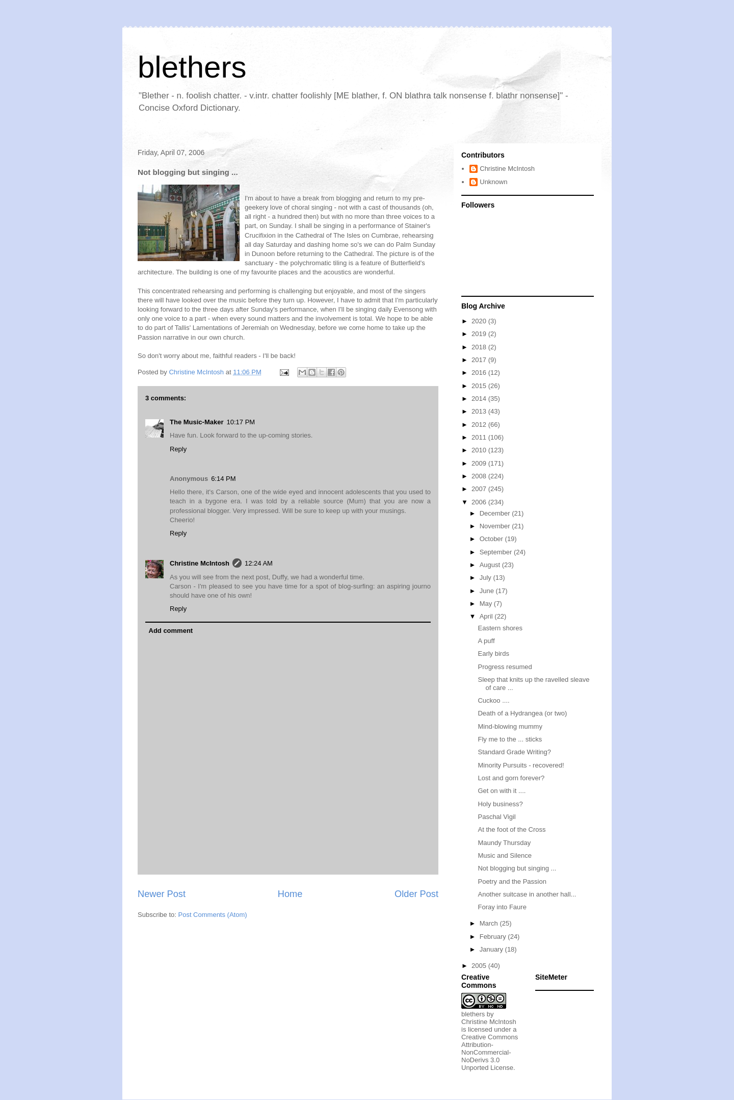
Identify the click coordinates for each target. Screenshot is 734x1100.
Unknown (493, 182)
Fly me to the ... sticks (510, 739)
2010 (479, 450)
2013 (479, 411)
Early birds (493, 653)
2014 (479, 398)
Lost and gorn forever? (511, 778)
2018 (479, 347)
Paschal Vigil (496, 817)
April (487, 616)
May (487, 603)
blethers (192, 67)
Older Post (416, 894)
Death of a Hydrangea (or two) (522, 713)
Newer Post (162, 894)
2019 (479, 334)
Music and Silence (505, 855)
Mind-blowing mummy (510, 726)
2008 (479, 476)
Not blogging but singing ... (517, 868)
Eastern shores (500, 628)
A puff (486, 641)
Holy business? (500, 804)
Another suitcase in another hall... (527, 894)
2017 (479, 360)
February (494, 936)
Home (290, 894)
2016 (479, 372)
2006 (479, 502)
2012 (479, 424)
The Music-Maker (196, 422)
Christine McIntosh (199, 563)
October (492, 539)
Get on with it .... (502, 791)
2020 (479, 321)
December (496, 513)
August (491, 565)
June (488, 591)
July (486, 577)
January (492, 949)
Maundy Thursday (504, 843)
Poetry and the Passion (512, 881)
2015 (479, 386)
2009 (479, 463)
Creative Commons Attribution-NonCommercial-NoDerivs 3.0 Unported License (489, 1052)
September (497, 552)
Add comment (171, 630)
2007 (479, 489)
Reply (178, 449)
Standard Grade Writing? (514, 752)
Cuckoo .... (493, 700)
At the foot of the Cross (511, 829)
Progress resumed (505, 667)
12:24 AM (259, 563)
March (490, 923)
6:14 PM (223, 478)
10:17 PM (240, 422)
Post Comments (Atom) (212, 914)
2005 (479, 965)
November (496, 526)
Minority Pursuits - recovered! (521, 765)
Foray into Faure (502, 907)
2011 (479, 437)
